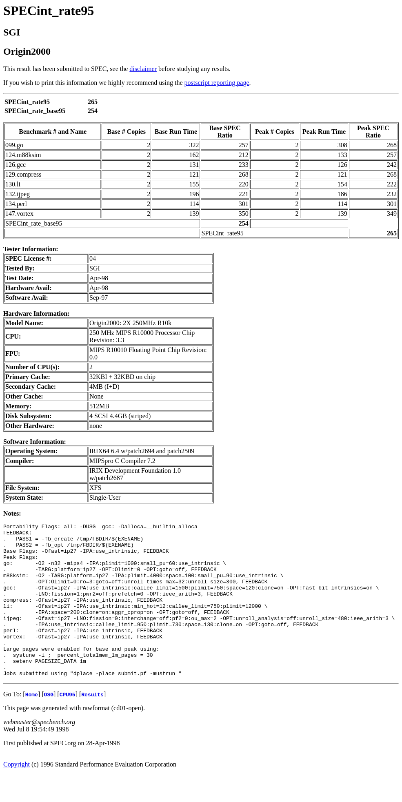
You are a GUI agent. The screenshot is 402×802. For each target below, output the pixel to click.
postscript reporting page (216, 82)
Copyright (16, 794)
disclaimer (143, 68)
